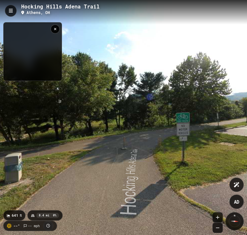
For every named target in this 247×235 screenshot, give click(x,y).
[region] (33, 52)
